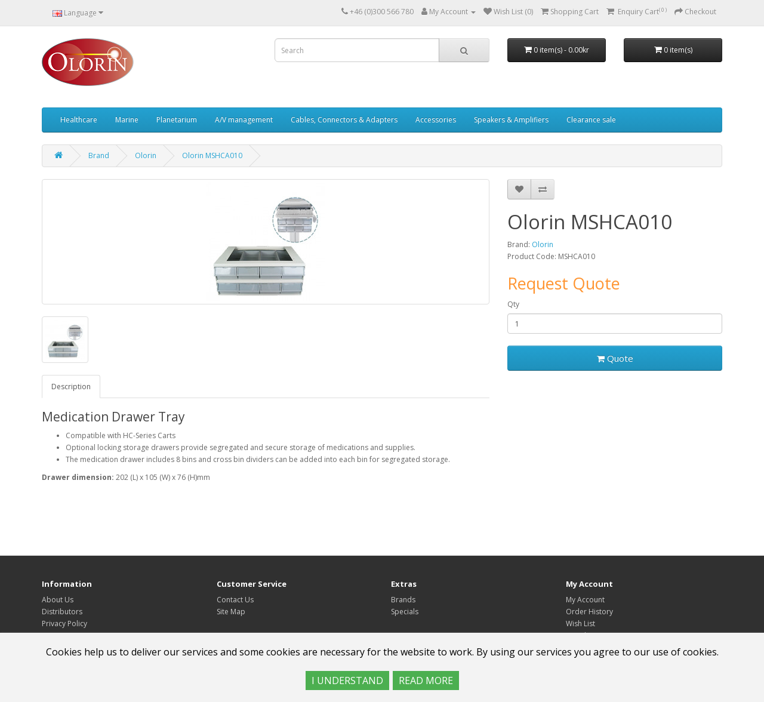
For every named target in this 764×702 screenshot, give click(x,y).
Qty (513, 304)
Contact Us (235, 600)
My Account (585, 600)
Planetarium (176, 120)
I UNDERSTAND (347, 680)
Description (71, 386)
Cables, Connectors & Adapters (344, 120)
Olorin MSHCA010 (212, 155)
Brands (403, 600)
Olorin (145, 155)
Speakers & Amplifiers (511, 120)
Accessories (435, 120)
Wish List (580, 623)
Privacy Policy (64, 623)
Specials (404, 611)
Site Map (231, 611)
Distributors (62, 611)
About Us (57, 600)
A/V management (244, 120)
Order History (589, 611)
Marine (126, 120)
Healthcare (78, 120)
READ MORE (426, 680)
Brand (98, 155)
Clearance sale (591, 120)
